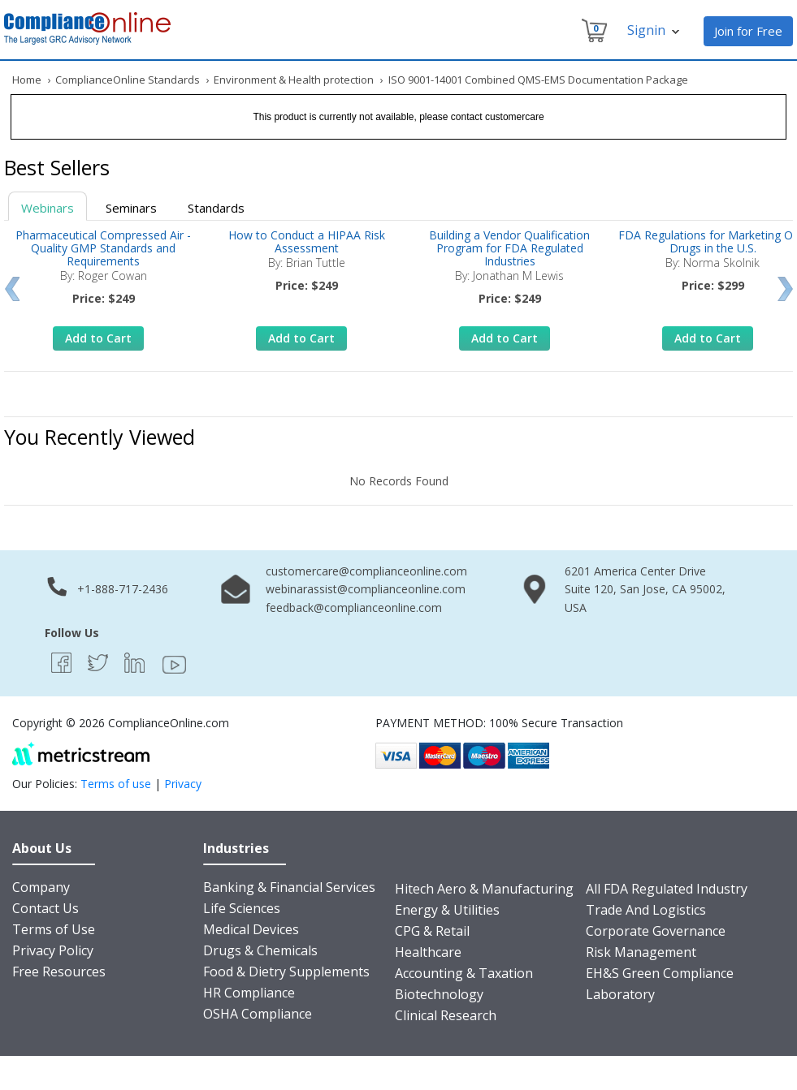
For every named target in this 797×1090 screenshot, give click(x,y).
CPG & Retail (432, 931)
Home (26, 79)
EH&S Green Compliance (660, 973)
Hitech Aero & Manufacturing (484, 889)
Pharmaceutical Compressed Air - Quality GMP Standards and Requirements (103, 248)
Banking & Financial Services (289, 887)
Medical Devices (251, 929)
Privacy (182, 783)
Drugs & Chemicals (260, 950)
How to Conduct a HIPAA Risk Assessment (306, 241)
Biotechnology (439, 994)
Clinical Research (445, 1015)
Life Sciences (241, 908)
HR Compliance (249, 993)
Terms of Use (53, 929)
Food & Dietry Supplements (286, 971)
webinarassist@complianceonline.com (366, 589)
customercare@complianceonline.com (366, 571)
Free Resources (59, 971)
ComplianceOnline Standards (127, 79)
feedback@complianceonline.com (354, 607)
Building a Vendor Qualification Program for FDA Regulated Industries (509, 248)
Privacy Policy (52, 950)
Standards (216, 208)
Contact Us (45, 908)
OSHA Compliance (257, 1014)
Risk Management (641, 952)
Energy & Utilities (447, 910)
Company (41, 887)
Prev (11, 289)
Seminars (131, 208)
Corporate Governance (656, 931)
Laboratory (620, 994)
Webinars (47, 208)
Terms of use (115, 783)
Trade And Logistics (646, 910)
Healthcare (428, 952)
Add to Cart (98, 338)
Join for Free (748, 31)
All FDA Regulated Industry (666, 889)
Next (785, 289)
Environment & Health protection (294, 79)
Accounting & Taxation (464, 973)
